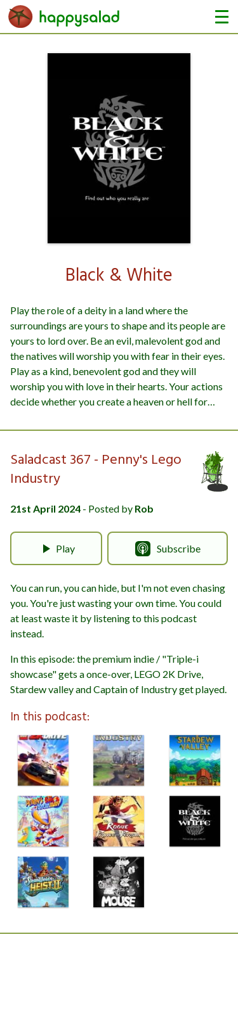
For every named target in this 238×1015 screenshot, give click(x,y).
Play (56, 548)
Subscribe (168, 548)
